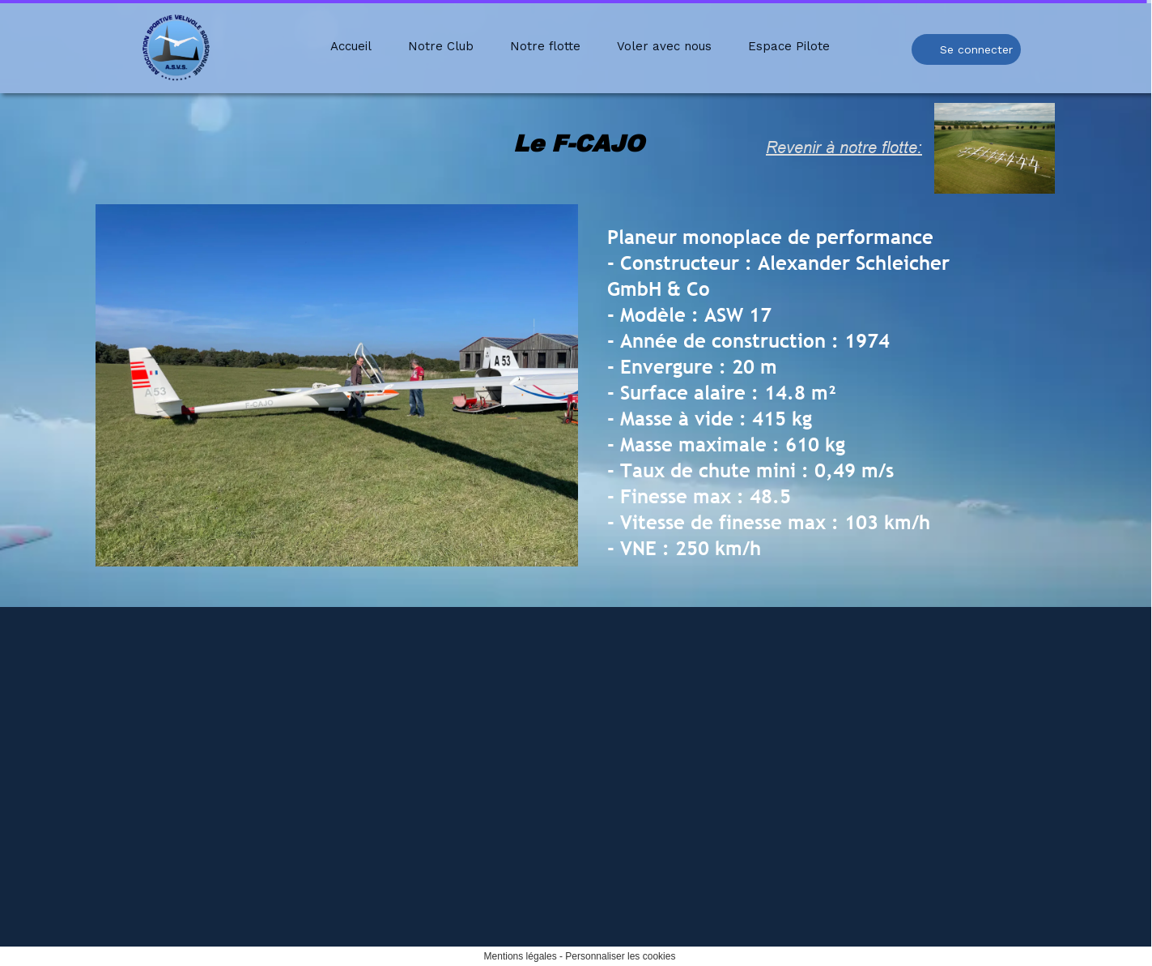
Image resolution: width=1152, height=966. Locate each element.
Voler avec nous (664, 46)
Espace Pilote (789, 46)
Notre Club (441, 46)
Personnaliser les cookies (620, 956)
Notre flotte (545, 46)
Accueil (351, 46)
